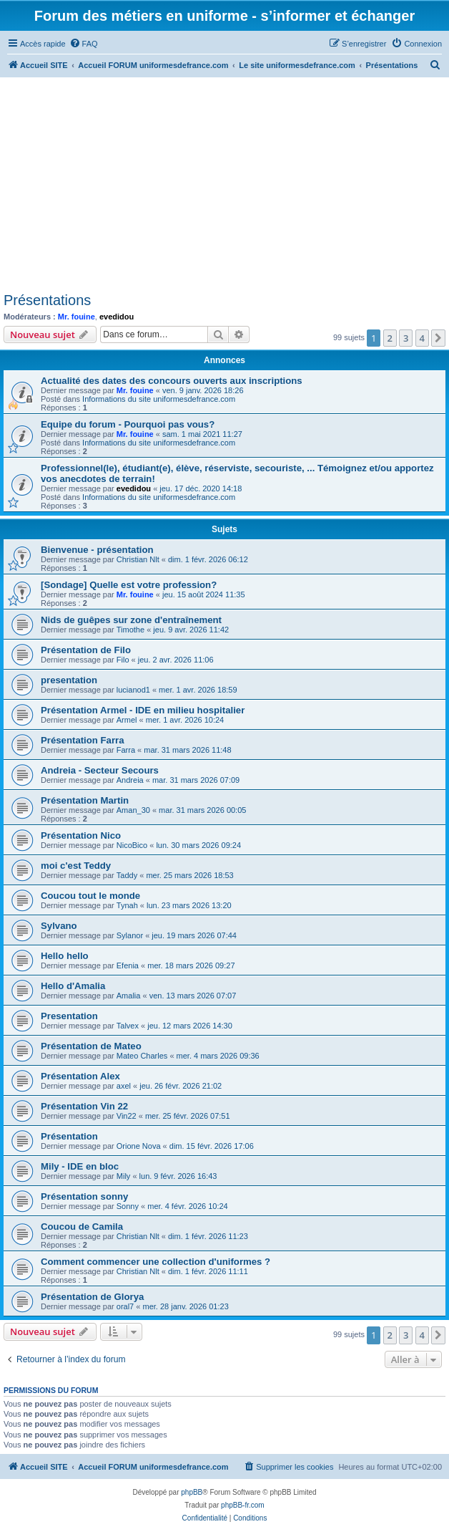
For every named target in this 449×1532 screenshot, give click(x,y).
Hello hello (65, 955)
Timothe (130, 629)
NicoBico (132, 845)
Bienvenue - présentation (97, 549)
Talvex (128, 1025)
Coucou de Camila (82, 1226)
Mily (124, 1176)
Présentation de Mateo (91, 1046)
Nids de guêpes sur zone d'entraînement (131, 620)
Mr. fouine (76, 316)
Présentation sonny (84, 1196)
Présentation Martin (85, 800)
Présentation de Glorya (92, 1296)
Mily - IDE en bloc (80, 1166)
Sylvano (59, 925)
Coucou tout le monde (90, 895)
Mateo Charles (142, 1055)
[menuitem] (83, 43)
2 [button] (390, 338)
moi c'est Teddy (76, 865)
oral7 (125, 1306)
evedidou (116, 316)
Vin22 (127, 1116)
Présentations (47, 300)
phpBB (191, 1492)
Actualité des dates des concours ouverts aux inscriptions (171, 380)
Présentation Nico (81, 835)
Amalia (129, 995)
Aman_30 (133, 810)
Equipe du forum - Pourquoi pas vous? (127, 424)
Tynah (127, 905)
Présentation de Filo (86, 650)
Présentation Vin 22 (84, 1106)
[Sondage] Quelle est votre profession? (129, 584)
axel (124, 1085)
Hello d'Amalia (73, 986)
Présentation (69, 1136)
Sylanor (130, 935)
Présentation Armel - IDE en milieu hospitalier (143, 710)
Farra (126, 750)
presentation (69, 680)
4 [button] (422, 338)
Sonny (128, 1206)
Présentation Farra (82, 740)
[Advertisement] (223, 185)
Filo (123, 659)
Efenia (128, 965)
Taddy (127, 875)
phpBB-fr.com (243, 1505)
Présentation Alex (80, 1076)
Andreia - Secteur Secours (100, 770)
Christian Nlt (138, 559)
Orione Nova (139, 1146)
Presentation (69, 1016)
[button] (438, 338)
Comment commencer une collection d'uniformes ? (155, 1261)
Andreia (130, 780)
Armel (127, 720)
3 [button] (405, 338)
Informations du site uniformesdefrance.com (158, 399)
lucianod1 (133, 689)
